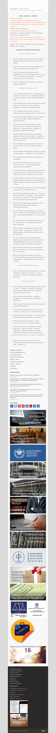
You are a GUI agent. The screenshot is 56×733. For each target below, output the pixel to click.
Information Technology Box (44, 730)
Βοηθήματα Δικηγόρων (16, 350)
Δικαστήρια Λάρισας (15, 355)
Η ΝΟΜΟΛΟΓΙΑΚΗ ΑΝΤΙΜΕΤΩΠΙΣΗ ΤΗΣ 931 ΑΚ (23, 31)
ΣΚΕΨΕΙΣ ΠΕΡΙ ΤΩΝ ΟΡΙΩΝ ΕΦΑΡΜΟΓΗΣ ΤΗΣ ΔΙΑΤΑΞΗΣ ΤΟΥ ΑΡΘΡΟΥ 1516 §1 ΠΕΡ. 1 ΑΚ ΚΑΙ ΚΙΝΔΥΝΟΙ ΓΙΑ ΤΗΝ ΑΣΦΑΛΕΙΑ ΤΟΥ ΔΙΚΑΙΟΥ (27, 39)
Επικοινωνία (13, 368)
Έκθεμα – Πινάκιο (14, 359)
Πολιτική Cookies (14, 681)
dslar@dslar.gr (17, 698)
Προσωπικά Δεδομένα (16, 683)
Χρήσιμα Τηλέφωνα (15, 364)
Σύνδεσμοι (13, 366)
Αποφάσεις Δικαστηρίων (17, 361)
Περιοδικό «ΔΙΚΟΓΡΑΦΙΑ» (23, 10)
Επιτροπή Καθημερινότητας (17, 352)
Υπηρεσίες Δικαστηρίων (16, 357)
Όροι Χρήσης (13, 680)
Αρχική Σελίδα (13, 10)
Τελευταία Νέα (15, 372)
